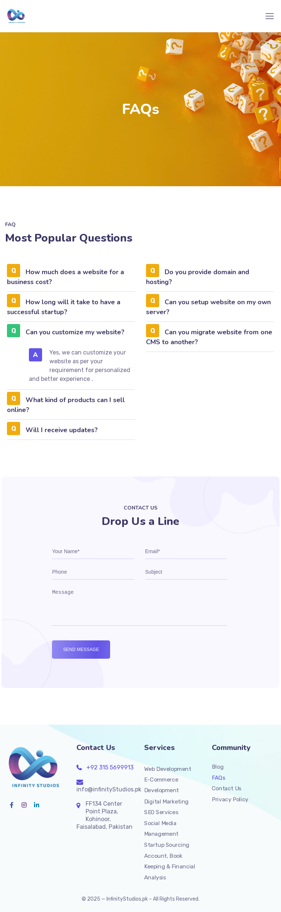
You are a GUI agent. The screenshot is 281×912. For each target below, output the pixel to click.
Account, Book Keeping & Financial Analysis (169, 866)
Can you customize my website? (75, 332)
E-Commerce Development (161, 785)
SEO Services (161, 812)
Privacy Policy (230, 799)
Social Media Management (161, 828)
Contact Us (226, 788)
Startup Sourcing (167, 845)
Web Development (167, 768)
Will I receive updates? (62, 430)
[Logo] (17, 16)
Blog (218, 767)
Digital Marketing (166, 801)
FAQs (218, 777)
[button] (71, 279)
